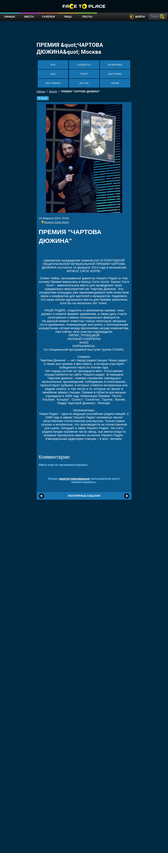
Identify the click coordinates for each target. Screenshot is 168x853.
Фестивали (53, 83)
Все (53, 64)
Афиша (9, 16)
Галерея (48, 16)
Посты (87, 16)
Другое (84, 83)
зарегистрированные (74, 478)
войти (140, 16)
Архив (115, 83)
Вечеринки (115, 64)
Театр (84, 74)
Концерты (84, 64)
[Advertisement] (88, 252)
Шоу (53, 74)
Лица (68, 16)
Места (29, 16)
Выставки (115, 74)
